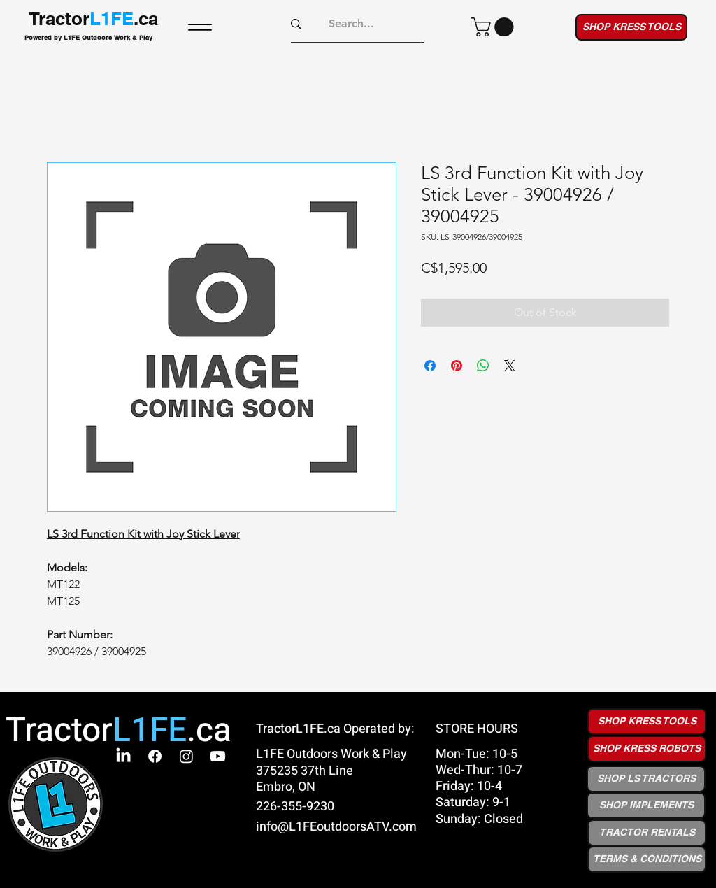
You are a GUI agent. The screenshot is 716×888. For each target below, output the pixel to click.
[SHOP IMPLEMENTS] (646, 805)
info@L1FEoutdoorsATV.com (336, 826)
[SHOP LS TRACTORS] (646, 779)
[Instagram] (186, 756)
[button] (494, 26)
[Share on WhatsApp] (483, 365)
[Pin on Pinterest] (456, 365)
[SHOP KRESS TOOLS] (631, 27)
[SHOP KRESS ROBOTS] (646, 749)
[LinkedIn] (123, 756)
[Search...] (351, 24)
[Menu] (200, 27)
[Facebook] (155, 756)
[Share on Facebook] (430, 365)
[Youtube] (218, 756)
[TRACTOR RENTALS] (646, 832)
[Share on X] (509, 365)
